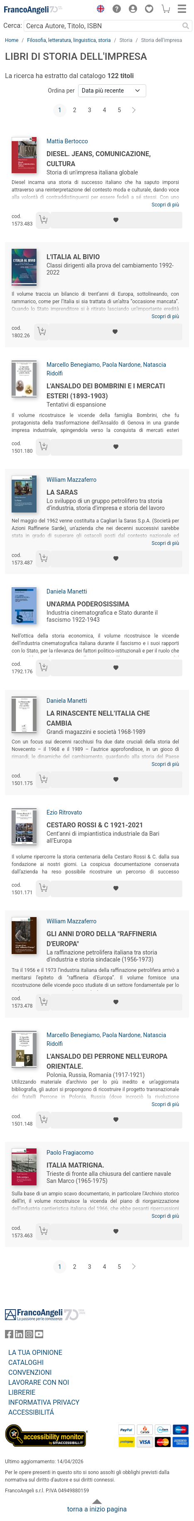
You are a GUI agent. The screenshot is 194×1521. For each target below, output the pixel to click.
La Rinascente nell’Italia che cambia (98, 718)
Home (11, 40)
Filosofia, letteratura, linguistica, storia (69, 40)
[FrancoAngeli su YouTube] (39, 1336)
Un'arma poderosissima (88, 604)
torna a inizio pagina (97, 1509)
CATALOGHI (26, 1362)
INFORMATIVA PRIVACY (43, 1402)
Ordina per (61, 90)
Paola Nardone (121, 364)
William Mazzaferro (71, 479)
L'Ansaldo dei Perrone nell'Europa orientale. (107, 1061)
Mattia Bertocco (67, 141)
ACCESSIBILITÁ (31, 1412)
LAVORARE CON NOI (38, 1382)
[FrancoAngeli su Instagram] (29, 1336)
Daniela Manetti (67, 591)
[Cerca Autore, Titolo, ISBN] (101, 26)
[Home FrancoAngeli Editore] (33, 10)
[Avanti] (134, 110)
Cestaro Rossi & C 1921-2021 (95, 825)
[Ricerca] (185, 26)
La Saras (62, 492)
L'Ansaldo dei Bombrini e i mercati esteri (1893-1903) (106, 391)
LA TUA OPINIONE (35, 1353)
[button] (98, 10)
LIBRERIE (21, 1392)
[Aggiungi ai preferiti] (116, 220)
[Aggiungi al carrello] (43, 220)
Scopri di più (165, 205)
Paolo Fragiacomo (70, 1152)
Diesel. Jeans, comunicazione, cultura (99, 159)
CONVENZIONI (30, 1372)
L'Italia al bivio (73, 257)
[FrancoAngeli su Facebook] (9, 1336)
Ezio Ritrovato (64, 812)
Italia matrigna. (75, 1165)
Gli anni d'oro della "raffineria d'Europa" (102, 939)
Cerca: (12, 25)
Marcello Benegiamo (73, 364)
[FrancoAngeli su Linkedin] (19, 1336)
